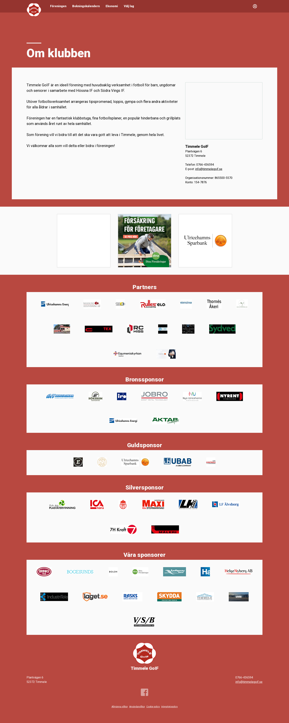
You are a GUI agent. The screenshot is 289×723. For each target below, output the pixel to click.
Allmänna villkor (120, 706)
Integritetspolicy (169, 706)
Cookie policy (153, 706)
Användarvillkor (137, 706)
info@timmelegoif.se (208, 169)
